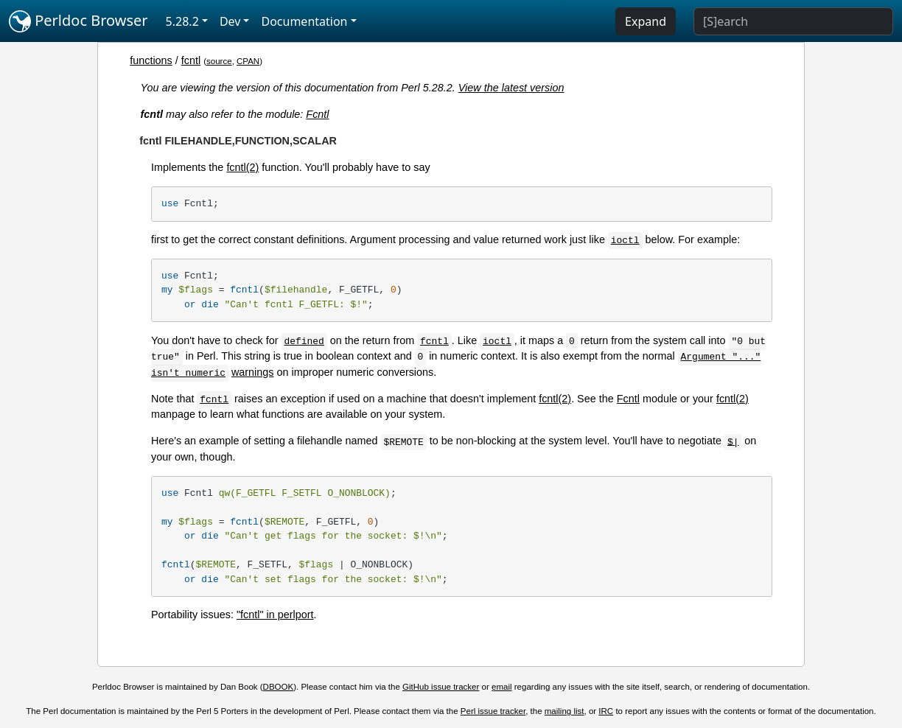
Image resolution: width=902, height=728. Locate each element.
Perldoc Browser (78, 21)
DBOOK (278, 686)
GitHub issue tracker (440, 686)
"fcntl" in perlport (275, 614)
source (219, 61)
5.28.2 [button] (182, 21)
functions (151, 60)
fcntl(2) (242, 167)
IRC (605, 711)
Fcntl (317, 114)
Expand (645, 21)
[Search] (793, 21)
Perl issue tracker (493, 711)
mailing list (564, 711)
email (502, 686)
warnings (252, 372)
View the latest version (511, 88)
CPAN (248, 61)
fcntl (190, 60)
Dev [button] (230, 21)
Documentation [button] (304, 21)
